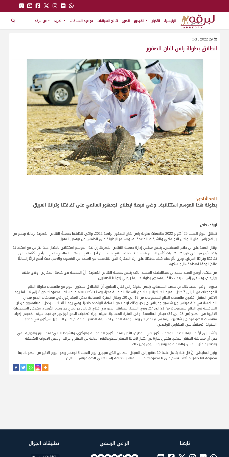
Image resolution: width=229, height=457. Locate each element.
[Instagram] (38, 367)
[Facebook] (16, 367)
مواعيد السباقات (81, 21)
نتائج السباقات (107, 21)
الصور (126, 21)
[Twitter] (23, 367)
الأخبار (156, 21)
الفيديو (140, 21)
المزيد (59, 21)
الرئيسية (170, 21)
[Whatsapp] (30, 367)
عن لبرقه (42, 21)
